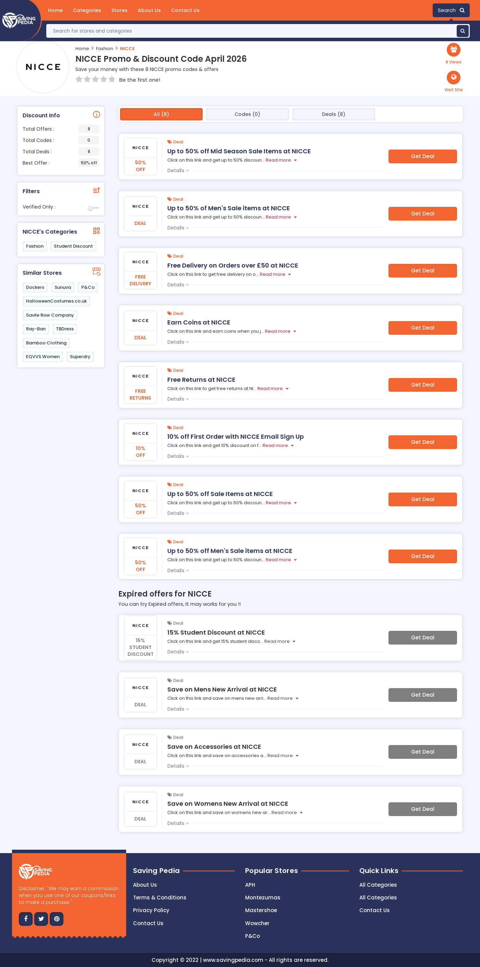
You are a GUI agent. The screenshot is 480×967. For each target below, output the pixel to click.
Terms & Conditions (160, 897)
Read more (278, 160)
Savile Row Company (50, 315)
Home (55, 10)
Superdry (80, 356)
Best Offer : (61, 162)
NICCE (127, 48)
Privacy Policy (151, 910)
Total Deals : (61, 151)
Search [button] (451, 10)
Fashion (104, 48)
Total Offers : (61, 129)
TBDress (65, 329)
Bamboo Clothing (46, 343)
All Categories (378, 884)
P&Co (88, 287)
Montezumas (262, 897)
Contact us (148, 923)
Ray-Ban (36, 329)
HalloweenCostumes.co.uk (56, 301)
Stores (119, 10)
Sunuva (63, 287)
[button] (453, 82)
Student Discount (73, 246)
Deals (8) (333, 114)
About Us (149, 10)
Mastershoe (261, 910)
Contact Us (185, 10)
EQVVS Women (43, 356)
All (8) (161, 114)
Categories (87, 10)
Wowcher (257, 923)
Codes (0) (247, 114)
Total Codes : (61, 140)
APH (250, 884)
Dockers (35, 287)
